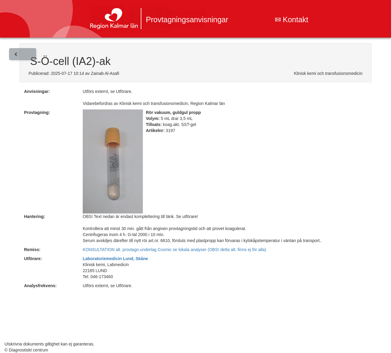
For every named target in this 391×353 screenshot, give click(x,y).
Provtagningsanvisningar (187, 19)
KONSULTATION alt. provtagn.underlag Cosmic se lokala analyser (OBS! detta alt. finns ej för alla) (174, 249)
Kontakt (291, 19)
